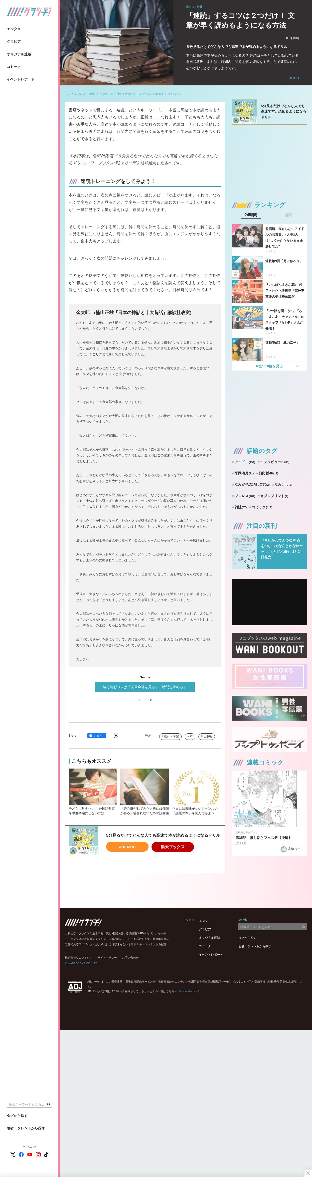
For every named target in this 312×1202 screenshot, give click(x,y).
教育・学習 (171, 736)
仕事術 (207, 736)
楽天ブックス (173, 847)
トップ (69, 93)
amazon (127, 846)
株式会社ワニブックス (78, 957)
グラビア (14, 41)
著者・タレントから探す (26, 1128)
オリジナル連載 (19, 54)
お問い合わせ (130, 957)
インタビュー (274, 462)
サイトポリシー (107, 957)
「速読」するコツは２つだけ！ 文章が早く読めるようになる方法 (140, 93)
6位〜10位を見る (269, 366)
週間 (288, 215)
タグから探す (17, 1116)
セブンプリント (274, 496)
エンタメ (14, 29)
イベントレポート (21, 79)
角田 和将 (293, 38)
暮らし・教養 (86, 93)
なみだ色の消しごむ (252, 484)
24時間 (251, 215)
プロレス (245, 496)
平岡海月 (244, 473)
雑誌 (241, 507)
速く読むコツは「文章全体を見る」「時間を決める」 (145, 687)
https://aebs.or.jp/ (188, 991)
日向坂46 (268, 473)
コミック (14, 67)
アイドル (245, 462)
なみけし (283, 484)
